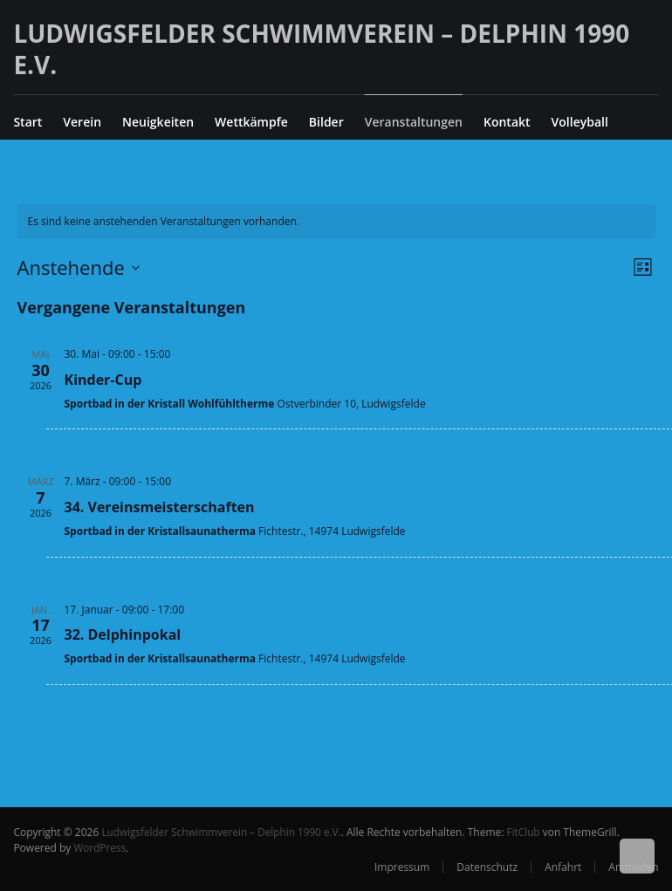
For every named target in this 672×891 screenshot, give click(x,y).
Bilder (326, 121)
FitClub (528, 832)
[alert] (336, 222)
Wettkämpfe (251, 121)
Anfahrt (563, 867)
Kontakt (507, 121)
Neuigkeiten (158, 121)
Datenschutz (487, 867)
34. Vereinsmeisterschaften (160, 507)
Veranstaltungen (414, 121)
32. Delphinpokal (123, 634)
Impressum (401, 867)
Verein (82, 121)
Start (27, 121)
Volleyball (580, 121)
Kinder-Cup (103, 379)
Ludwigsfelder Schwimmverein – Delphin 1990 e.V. (321, 49)
